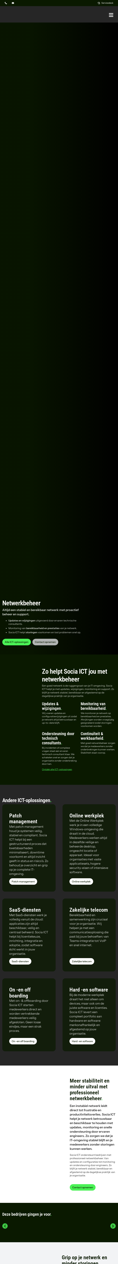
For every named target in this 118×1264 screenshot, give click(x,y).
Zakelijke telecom (88, 910)
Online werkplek (86, 815)
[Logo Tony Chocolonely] (59, 1221)
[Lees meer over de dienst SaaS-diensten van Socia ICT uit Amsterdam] (20, 961)
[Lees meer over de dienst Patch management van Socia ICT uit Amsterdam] (23, 881)
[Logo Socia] (13, 10)
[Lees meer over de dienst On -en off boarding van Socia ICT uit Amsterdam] (23, 1041)
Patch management (23, 818)
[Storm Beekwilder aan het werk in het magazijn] (29, 1117)
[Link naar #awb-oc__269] (111, 15)
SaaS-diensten (25, 910)
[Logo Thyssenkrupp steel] (95, 1224)
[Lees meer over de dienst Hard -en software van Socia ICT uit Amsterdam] (82, 1041)
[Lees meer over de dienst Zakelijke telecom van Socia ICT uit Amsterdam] (81, 961)
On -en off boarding (20, 992)
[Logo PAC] (23, 1224)
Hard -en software (88, 989)
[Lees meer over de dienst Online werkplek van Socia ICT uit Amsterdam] (81, 881)
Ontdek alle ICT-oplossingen (57, 769)
